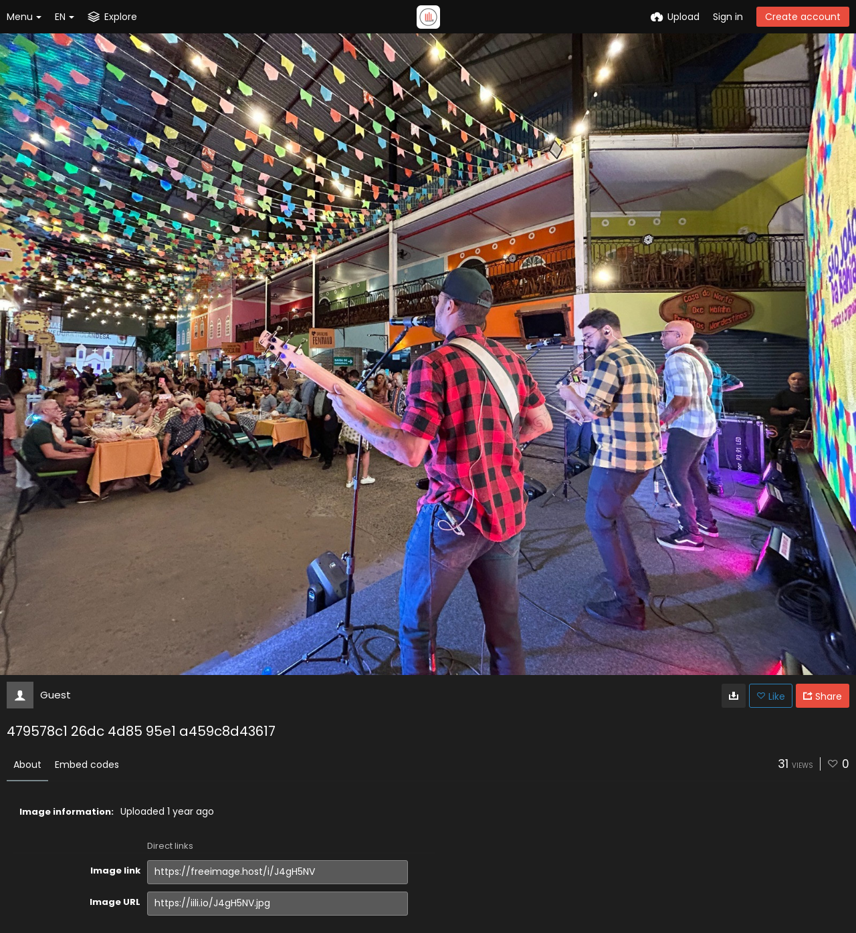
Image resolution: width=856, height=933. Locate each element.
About (27, 764)
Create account (803, 16)
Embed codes (87, 764)
